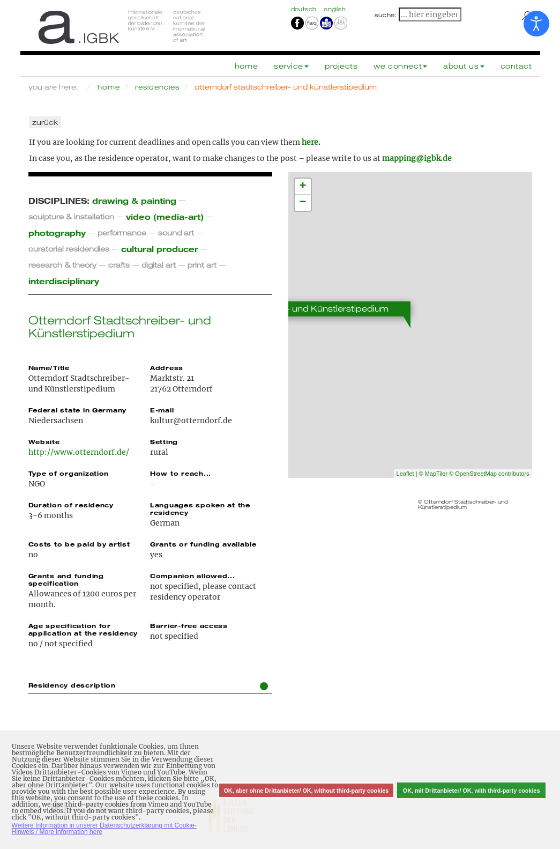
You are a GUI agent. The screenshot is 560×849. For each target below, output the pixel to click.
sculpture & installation (71, 216)
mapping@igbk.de (417, 158)
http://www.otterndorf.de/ (78, 452)
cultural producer (159, 248)
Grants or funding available (203, 544)
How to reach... (180, 473)
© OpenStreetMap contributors (489, 473)
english (335, 9)
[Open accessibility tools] (536, 23)
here (310, 142)
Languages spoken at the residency (200, 508)
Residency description (148, 685)
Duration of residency (71, 504)
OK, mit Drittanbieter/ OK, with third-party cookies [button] (471, 790)
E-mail (162, 410)
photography (57, 232)
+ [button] (302, 187)
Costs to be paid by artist (79, 544)
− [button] (302, 203)
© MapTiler (433, 473)
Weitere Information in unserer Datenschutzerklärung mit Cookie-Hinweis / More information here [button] (104, 829)
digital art (158, 264)
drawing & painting (134, 200)
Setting (164, 441)
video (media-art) (165, 216)
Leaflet (405, 473)
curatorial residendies (68, 248)
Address (166, 367)
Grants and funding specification (66, 579)
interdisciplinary (63, 281)
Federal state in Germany (77, 410)
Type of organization (68, 473)
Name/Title (49, 367)
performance (122, 232)
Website (44, 441)
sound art (176, 232)
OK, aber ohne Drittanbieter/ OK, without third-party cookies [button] (306, 790)
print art (202, 264)
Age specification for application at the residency (83, 629)
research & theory (62, 264)
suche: (386, 15)
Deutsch (305, 9)
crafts (119, 264)
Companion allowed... (192, 575)
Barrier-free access (189, 625)
